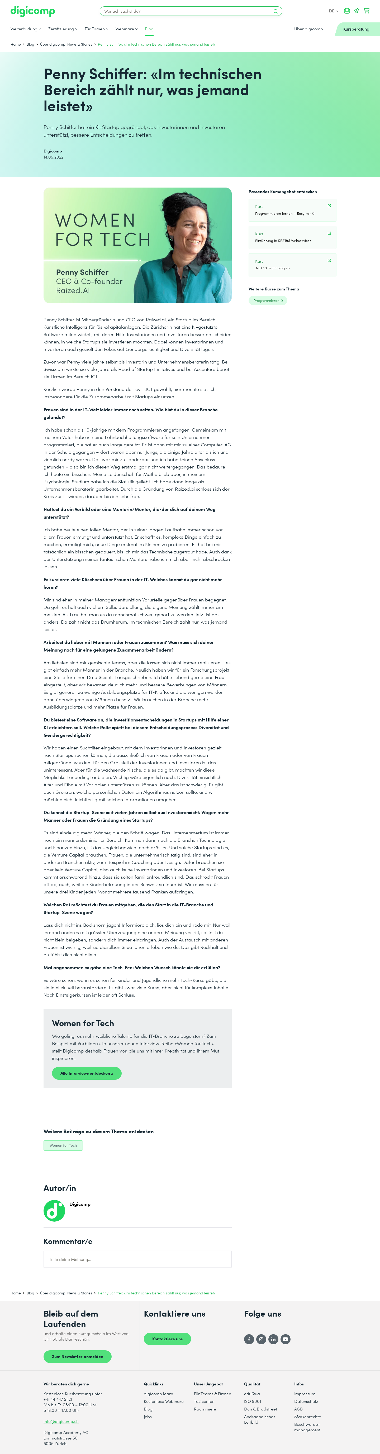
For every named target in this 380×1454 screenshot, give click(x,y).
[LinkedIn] (273, 1339)
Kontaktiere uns (167, 1338)
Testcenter (204, 1401)
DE (333, 10)
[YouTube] (286, 1339)
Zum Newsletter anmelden (77, 1356)
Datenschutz (306, 1401)
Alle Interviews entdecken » (86, 1073)
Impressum (304, 1393)
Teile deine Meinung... (70, 1259)
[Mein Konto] (347, 12)
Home (16, 44)
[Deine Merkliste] (357, 11)
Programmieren (266, 300)
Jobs (148, 1416)
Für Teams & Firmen (212, 1393)
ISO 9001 (252, 1401)
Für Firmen (95, 28)
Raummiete (205, 1409)
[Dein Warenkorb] (366, 11)
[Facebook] (249, 1339)
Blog (149, 28)
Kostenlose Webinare (164, 1401)
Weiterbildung (24, 28)
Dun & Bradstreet (260, 1409)
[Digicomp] (33, 11)
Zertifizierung (61, 28)
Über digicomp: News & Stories (66, 44)
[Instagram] (261, 1339)
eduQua (252, 1393)
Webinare (125, 28)
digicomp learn (158, 1393)
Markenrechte (307, 1416)
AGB (298, 1409)
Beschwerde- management (307, 1426)
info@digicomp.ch (61, 1421)
